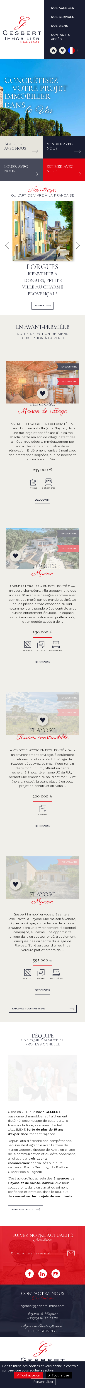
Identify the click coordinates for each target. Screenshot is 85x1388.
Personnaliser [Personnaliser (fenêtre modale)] (43, 1381)
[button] (6, 245)
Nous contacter (23, 1079)
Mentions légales (51, 1298)
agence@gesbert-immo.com (43, 1175)
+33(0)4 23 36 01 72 (42, 1200)
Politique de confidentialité (44, 1303)
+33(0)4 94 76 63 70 (42, 1188)
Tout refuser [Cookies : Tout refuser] (59, 1375)
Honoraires (31, 1298)
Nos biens (66, 1278)
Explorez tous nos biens (28, 923)
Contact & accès (42, 1283)
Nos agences (21, 1278)
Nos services (45, 1278)
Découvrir (42, 499)
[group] (42, 256)
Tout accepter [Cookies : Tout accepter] (29, 1375)
